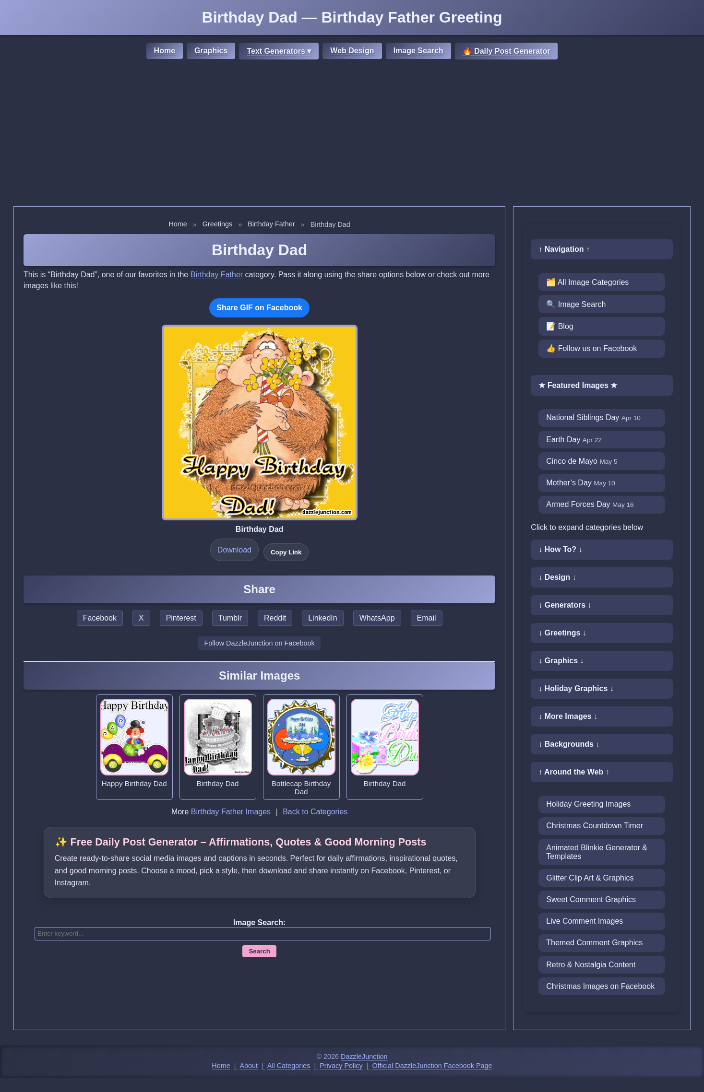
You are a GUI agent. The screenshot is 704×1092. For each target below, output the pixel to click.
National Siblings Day (593, 417)
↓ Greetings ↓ (562, 633)
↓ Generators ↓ (564, 605)
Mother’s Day (580, 483)
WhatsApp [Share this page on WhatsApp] (377, 618)
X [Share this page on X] (141, 618)
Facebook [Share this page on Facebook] (100, 618)
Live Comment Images (584, 921)
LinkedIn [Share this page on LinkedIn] (322, 618)
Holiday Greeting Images (588, 804)
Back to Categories (315, 812)
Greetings (217, 224)
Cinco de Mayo (581, 461)
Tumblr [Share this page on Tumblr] (230, 618)
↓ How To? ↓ (560, 549)
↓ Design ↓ (557, 577)
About (249, 1065)
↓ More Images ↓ (567, 716)
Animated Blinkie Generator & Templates (596, 852)
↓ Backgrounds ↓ (568, 744)
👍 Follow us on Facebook (591, 348)
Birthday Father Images (231, 812)
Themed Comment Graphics (594, 943)
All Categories (288, 1065)
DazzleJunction (364, 1056)
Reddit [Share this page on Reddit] (275, 618)
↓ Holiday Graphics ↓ (575, 688)
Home (164, 51)
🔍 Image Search (576, 304)
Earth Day (574, 439)
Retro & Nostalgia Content (590, 965)
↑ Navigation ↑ (564, 249)
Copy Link (286, 552)
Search (259, 951)
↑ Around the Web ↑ (573, 772)
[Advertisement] (352, 134)
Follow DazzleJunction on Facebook (259, 643)
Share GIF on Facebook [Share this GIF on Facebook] (259, 308)
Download (234, 550)
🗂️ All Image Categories (587, 282)
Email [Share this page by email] (426, 618)
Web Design (352, 51)
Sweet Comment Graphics (591, 899)
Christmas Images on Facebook (600, 986)
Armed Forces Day (589, 504)
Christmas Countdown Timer (594, 826)
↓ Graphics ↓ (561, 661)
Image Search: (259, 922)
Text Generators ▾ (279, 51)
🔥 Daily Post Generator (506, 51)
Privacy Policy (341, 1065)
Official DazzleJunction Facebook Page (432, 1065)
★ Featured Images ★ (577, 385)
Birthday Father (271, 224)
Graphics (210, 51)
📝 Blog (559, 326)
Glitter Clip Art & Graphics (589, 878)
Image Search (418, 51)
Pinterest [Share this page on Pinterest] (181, 618)
